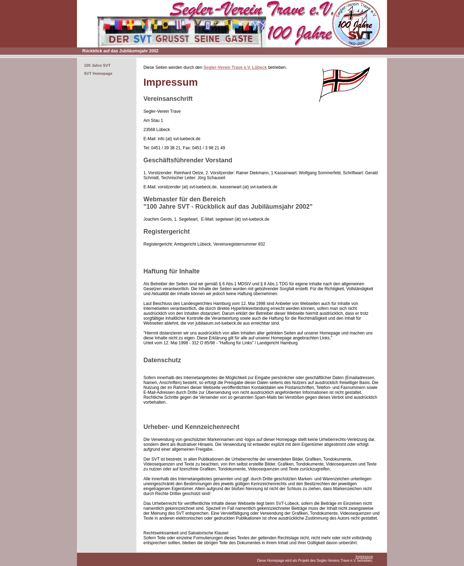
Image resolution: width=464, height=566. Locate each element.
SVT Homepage (98, 73)
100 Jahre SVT (97, 65)
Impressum (364, 557)
